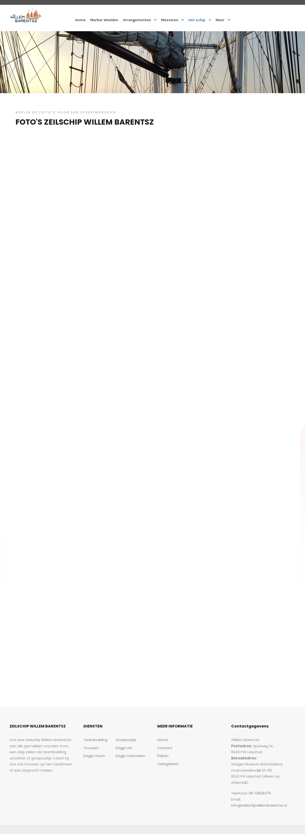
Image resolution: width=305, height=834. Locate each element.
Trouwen (90, 748)
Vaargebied (166, 764)
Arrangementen (137, 20)
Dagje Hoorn (93, 756)
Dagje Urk (124, 748)
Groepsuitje (125, 740)
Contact (163, 748)
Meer (220, 20)
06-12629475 (257, 787)
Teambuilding (93, 740)
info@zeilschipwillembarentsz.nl (267, 793)
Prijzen (162, 756)
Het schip (197, 20)
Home (79, 20)
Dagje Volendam (129, 756)
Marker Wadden (104, 20)
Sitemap (273, 823)
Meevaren (170, 20)
